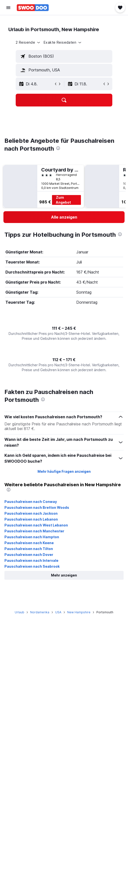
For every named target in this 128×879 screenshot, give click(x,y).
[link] (64, 217)
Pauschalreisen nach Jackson (31, 513)
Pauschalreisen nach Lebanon (31, 519)
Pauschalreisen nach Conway (30, 501)
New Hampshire (78, 612)
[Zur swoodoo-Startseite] (33, 7)
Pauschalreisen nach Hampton (31, 537)
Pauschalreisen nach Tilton (28, 549)
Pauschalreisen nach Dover (28, 554)
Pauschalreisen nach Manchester (34, 531)
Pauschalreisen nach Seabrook (32, 566)
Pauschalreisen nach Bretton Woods (36, 507)
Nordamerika (39, 612)
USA (58, 612)
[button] (8, 7)
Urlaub (19, 612)
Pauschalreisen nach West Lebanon (36, 525)
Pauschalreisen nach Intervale (31, 560)
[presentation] (58, 148)
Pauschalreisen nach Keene (29, 543)
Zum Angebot (63, 199)
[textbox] (64, 56)
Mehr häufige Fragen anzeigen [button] (64, 471)
